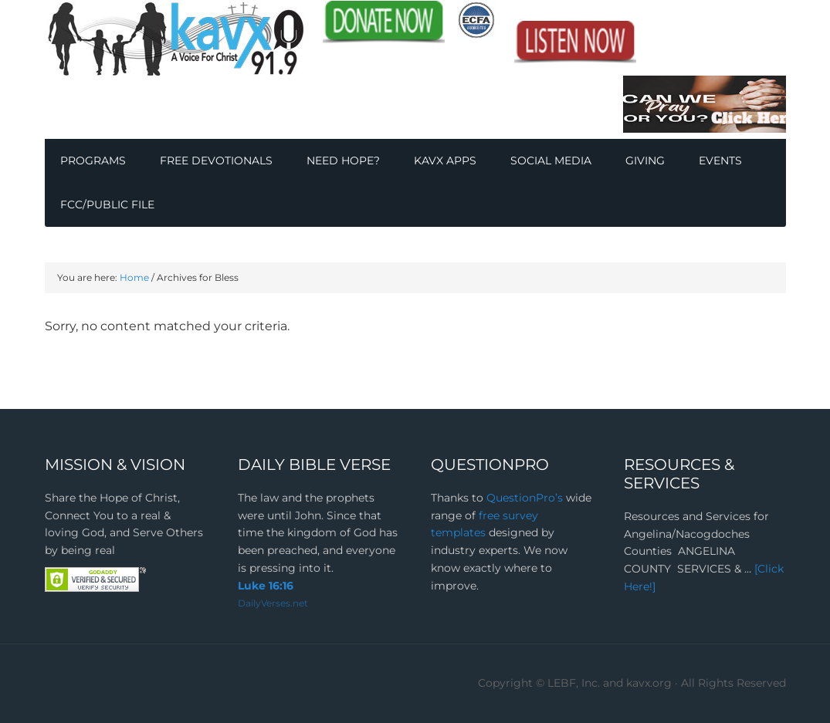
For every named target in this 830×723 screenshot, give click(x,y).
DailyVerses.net (273, 603)
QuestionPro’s (526, 498)
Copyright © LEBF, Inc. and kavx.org (576, 683)
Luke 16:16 (265, 586)
